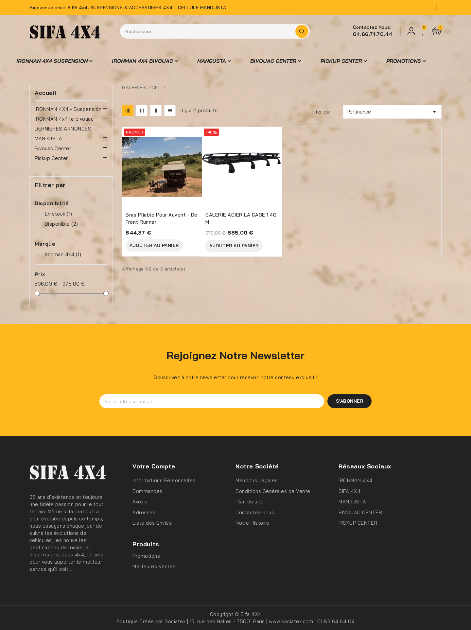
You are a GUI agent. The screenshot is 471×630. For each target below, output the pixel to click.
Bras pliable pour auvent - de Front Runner (162, 218)
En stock (58, 214)
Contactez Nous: (372, 27)
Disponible (61, 224)
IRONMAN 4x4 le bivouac (64, 119)
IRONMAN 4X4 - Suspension (68, 109)
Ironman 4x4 (63, 254)
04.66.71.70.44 (372, 34)
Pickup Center (51, 158)
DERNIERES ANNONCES (63, 129)
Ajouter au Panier (154, 245)
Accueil (46, 92)
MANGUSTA (48, 138)
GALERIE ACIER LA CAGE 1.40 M (240, 218)
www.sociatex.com (292, 621)
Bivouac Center (53, 148)
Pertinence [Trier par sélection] (392, 111)
